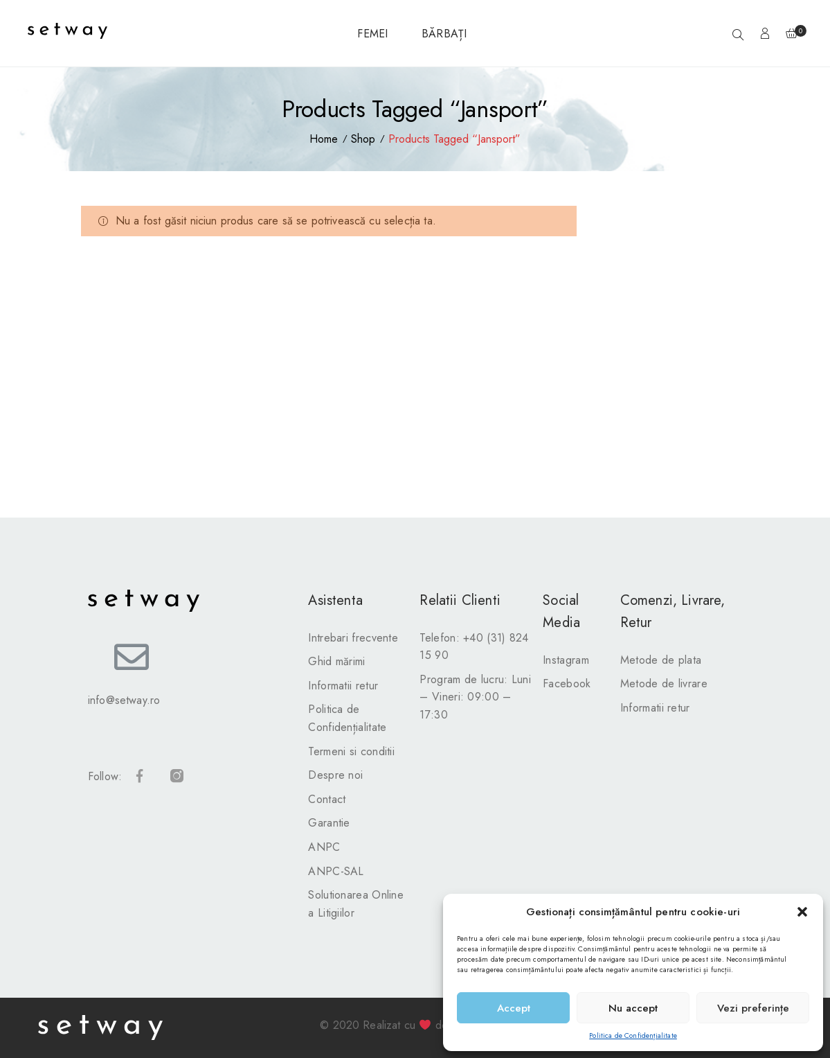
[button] (802, 912)
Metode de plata (661, 660)
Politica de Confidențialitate (633, 1035)
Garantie (329, 823)
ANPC (324, 847)
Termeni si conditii (351, 751)
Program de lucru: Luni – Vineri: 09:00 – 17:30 (475, 697)
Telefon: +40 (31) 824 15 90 (473, 647)
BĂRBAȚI (444, 34)
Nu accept (633, 1008)
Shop (363, 139)
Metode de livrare (663, 683)
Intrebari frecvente (353, 638)
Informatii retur (343, 686)
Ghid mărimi (336, 661)
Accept (513, 1008)
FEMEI (372, 34)
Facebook (566, 683)
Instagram (566, 660)
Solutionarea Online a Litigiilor (356, 904)
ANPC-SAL (335, 871)
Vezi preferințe (753, 1008)
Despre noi (335, 775)
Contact (326, 799)
